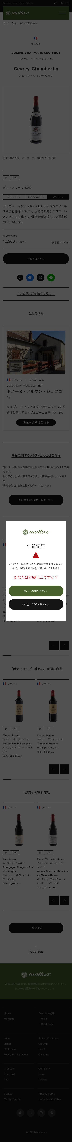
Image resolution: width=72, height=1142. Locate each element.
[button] (36, 591)
